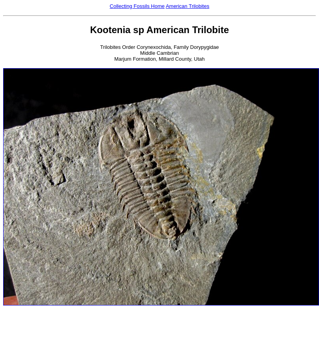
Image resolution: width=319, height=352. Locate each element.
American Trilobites (188, 6)
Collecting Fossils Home (137, 6)
